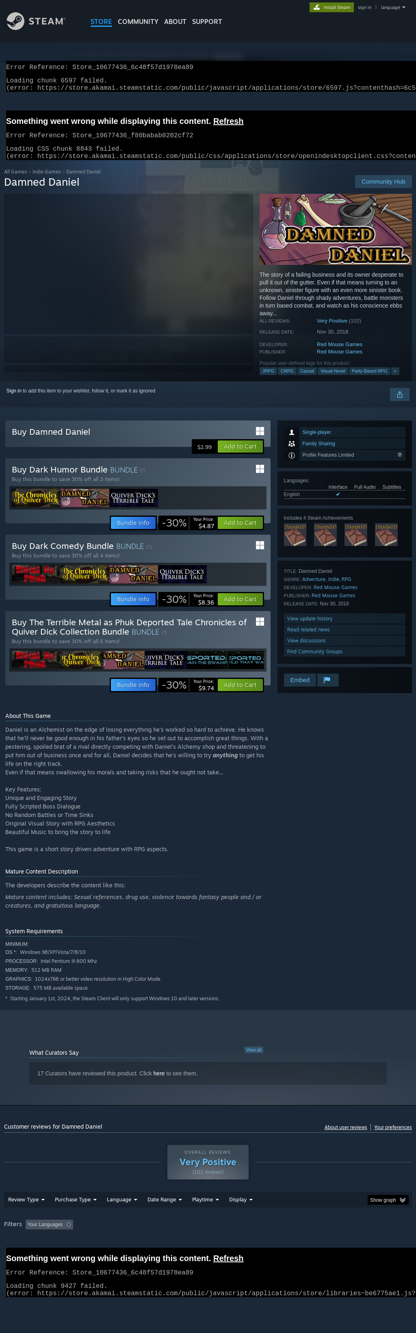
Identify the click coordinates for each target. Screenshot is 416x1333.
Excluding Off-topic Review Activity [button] (127, 1245)
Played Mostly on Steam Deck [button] (248, 1245)
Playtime (202, 1220)
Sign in (14, 400)
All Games (15, 181)
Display (238, 1220)
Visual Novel (333, 380)
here (159, 1083)
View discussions (306, 650)
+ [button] (395, 380)
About (175, 21)
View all (254, 1059)
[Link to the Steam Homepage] (42, 27)
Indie (333, 589)
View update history (310, 628)
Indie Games (46, 181)
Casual (307, 380)
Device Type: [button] (20, 1256)
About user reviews (346, 1137)
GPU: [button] (385, 1245)
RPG (346, 589)
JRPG (268, 380)
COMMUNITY (138, 21)
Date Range (161, 1220)
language (390, 7)
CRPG (287, 380)
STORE (101, 21)
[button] (240, 456)
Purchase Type (73, 1220)
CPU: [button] (358, 1245)
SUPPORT (207, 21)
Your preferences (393, 1137)
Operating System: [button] (316, 1245)
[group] (208, 1251)
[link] (188, 532)
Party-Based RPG (369, 380)
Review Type (23, 1220)
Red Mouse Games (339, 354)
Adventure (313, 589)
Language (119, 1220)
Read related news (308, 639)
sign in (364, 7)
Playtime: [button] (190, 1245)
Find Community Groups (314, 661)
